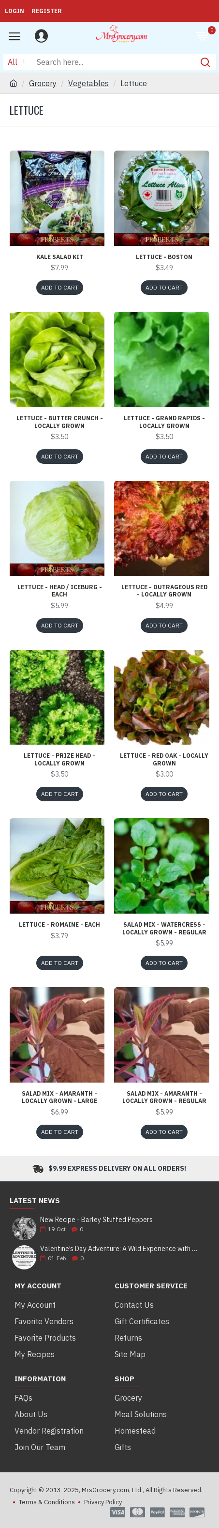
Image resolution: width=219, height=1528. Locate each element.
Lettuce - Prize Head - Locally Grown (59, 759)
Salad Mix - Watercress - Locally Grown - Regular (164, 928)
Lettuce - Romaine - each (59, 924)
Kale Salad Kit (59, 256)
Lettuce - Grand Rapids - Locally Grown (164, 421)
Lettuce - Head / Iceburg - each (59, 590)
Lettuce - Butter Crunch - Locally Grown (59, 421)
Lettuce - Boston (164, 256)
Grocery (43, 83)
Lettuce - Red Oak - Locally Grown (164, 759)
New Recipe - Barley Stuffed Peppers (96, 1219)
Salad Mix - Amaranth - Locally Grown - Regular (164, 1097)
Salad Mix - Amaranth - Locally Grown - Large (59, 1097)
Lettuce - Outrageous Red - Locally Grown (164, 590)
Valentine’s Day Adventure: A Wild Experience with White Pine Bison (119, 1249)
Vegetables (88, 83)
